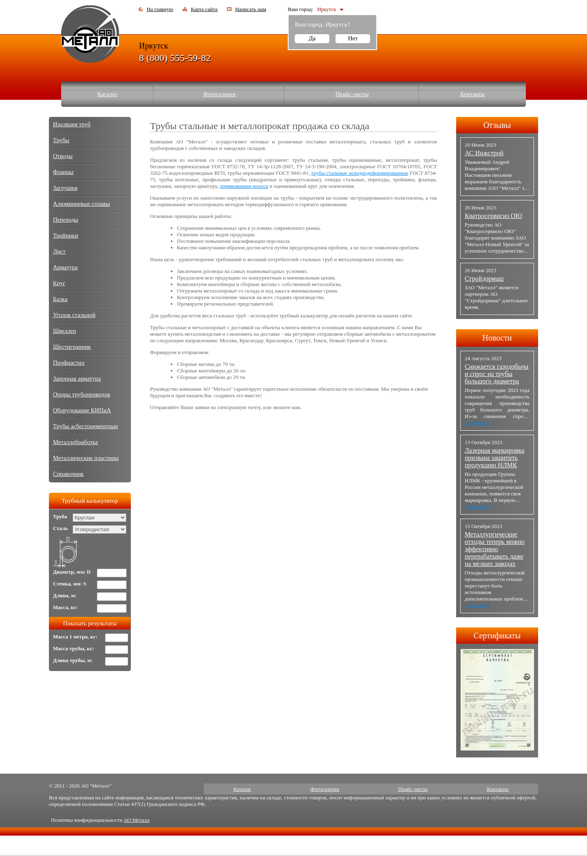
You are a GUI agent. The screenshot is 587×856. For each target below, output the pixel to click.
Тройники (65, 235)
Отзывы (497, 125)
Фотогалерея (219, 94)
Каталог (107, 94)
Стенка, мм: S (69, 584)
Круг (59, 283)
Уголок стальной (74, 315)
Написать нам (250, 9)
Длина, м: (64, 595)
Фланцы (63, 172)
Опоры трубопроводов (81, 394)
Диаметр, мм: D (72, 572)
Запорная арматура (77, 378)
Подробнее (477, 423)
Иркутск (326, 9)
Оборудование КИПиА (82, 410)
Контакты (472, 94)
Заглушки (65, 188)
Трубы (61, 140)
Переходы (65, 219)
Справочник (68, 474)
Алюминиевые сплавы (81, 203)
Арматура (65, 267)
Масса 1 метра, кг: (75, 637)
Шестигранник (72, 346)
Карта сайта (204, 9)
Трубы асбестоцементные (85, 426)
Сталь (60, 528)
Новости (497, 337)
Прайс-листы (352, 94)
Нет (353, 38)
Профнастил (68, 362)
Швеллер (64, 331)
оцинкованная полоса (244, 186)
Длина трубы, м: (73, 660)
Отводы (63, 156)
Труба (60, 516)
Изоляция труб (71, 124)
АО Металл (136, 820)
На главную (160, 9)
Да (312, 38)
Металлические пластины (86, 458)
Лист (59, 251)
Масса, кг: (65, 607)
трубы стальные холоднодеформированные (359, 173)
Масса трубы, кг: (73, 648)
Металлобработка (75, 442)
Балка (60, 299)
